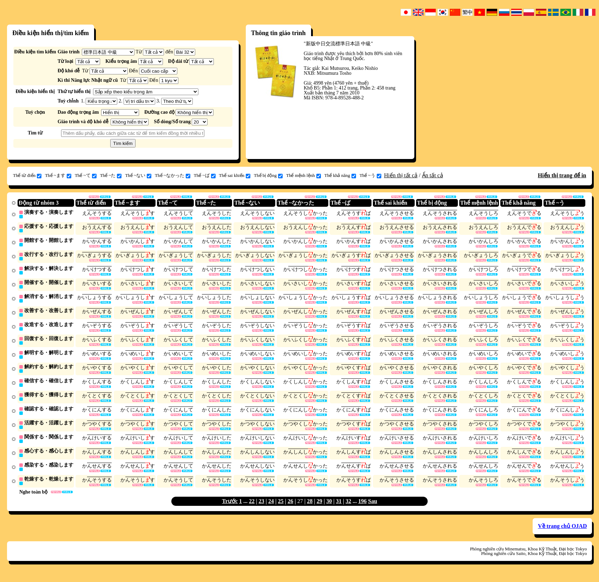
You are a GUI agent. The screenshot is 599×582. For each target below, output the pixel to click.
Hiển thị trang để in (562, 175)
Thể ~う (370, 175)
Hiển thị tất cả (400, 175)
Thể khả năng (340, 175)
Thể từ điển (27, 175)
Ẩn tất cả (432, 175)
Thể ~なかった (172, 175)
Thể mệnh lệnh (303, 175)
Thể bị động (268, 175)
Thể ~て (86, 175)
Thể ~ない (138, 175)
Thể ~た (111, 175)
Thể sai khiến (235, 175)
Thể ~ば (205, 175)
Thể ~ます (58, 175)
